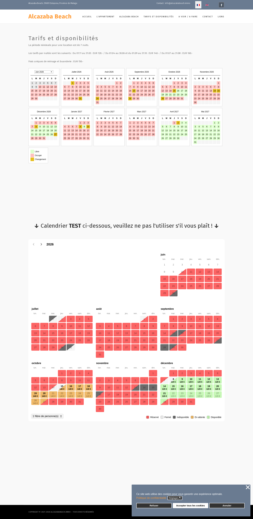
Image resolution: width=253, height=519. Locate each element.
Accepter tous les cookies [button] (190, 505)
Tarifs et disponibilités (159, 17)
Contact (207, 17)
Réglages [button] (175, 498)
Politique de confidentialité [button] (151, 498)
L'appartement (106, 17)
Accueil (87, 17)
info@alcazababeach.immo (177, 3)
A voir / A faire (188, 17)
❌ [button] (248, 487)
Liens (221, 17)
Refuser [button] (154, 505)
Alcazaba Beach (50, 16)
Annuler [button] (227, 505)
